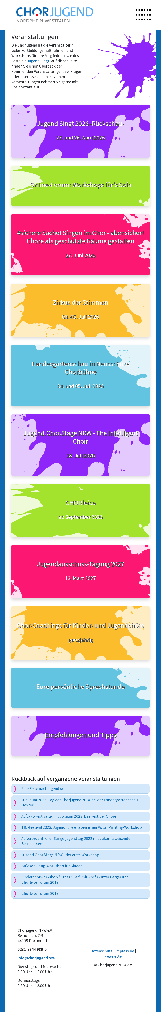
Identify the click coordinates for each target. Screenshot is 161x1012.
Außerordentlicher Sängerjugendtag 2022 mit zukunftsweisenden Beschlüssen (76, 841)
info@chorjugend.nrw (36, 958)
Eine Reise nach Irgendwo (43, 788)
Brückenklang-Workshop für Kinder (51, 866)
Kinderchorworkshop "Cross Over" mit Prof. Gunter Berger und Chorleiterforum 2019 (75, 879)
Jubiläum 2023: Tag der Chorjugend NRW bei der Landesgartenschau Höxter (79, 802)
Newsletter (113, 956)
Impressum (124, 951)
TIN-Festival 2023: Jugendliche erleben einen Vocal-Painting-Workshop (81, 827)
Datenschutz (102, 951)
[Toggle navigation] (143, 15)
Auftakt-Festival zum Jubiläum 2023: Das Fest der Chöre (68, 816)
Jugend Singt (38, 61)
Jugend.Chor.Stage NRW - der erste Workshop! (60, 854)
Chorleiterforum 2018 (39, 893)
